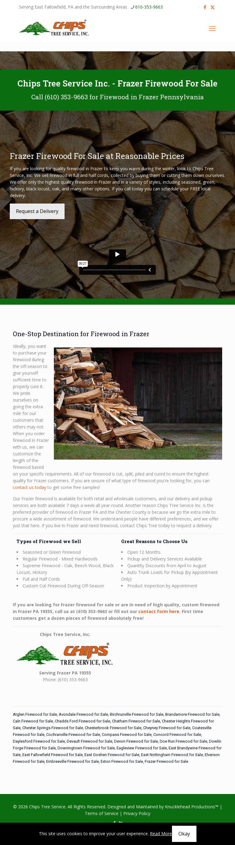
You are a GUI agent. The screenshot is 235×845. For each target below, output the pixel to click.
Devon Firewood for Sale (136, 741)
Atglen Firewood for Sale (35, 714)
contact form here (158, 611)
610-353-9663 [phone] (149, 7)
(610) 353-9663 (66, 97)
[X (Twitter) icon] (212, 7)
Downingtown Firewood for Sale (86, 748)
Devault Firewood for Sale (89, 741)
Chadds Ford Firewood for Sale (82, 721)
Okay (184, 833)
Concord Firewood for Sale (177, 734)
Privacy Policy (136, 813)
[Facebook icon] (205, 7)
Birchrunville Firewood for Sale (136, 714)
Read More (161, 833)
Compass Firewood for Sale (126, 734)
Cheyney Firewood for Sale (166, 728)
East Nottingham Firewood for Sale (172, 754)
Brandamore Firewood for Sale (192, 714)
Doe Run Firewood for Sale (183, 741)
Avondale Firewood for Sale (83, 714)
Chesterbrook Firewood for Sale (113, 728)
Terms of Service (101, 813)
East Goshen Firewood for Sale (111, 754)
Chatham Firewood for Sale (136, 721)
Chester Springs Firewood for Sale (52, 728)
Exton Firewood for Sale (122, 761)
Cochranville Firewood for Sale (73, 734)
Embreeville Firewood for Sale (72, 761)
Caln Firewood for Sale (33, 721)
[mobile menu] (212, 28)
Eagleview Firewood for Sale (142, 748)
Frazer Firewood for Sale (166, 761)
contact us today (29, 487)
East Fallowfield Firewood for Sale (52, 754)
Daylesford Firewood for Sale (39, 741)
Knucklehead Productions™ (191, 807)
